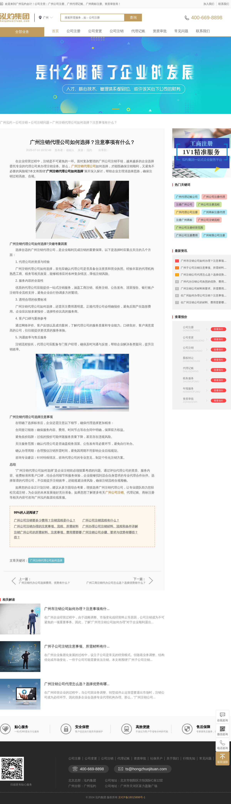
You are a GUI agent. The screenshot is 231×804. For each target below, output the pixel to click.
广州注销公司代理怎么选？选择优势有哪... (77, 684)
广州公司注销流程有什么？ (100, 520)
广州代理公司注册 (187, 212)
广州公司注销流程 (209, 219)
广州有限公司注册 (214, 235)
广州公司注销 (114, 492)
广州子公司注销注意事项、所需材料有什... (77, 646)
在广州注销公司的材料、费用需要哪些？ (205, 302)
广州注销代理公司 (83, 166)
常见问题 (181, 31)
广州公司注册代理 (214, 196)
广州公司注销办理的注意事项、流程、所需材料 (46, 526)
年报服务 (188, 388)
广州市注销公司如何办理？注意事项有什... (77, 609)
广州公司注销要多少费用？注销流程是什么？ (44, 520)
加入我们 (208, 3)
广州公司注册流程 (209, 204)
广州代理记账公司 (187, 196)
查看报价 (218, 329)
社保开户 (156, 758)
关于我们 (173, 758)
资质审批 (160, 31)
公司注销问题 (40, 122)
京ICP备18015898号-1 (131, 797)
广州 (46, 17)
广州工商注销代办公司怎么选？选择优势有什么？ (116, 582)
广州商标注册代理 (214, 212)
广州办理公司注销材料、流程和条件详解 (110, 526)
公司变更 (95, 31)
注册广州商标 (184, 219)
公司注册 (73, 31)
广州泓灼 (6, 122)
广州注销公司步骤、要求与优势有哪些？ (110, 532)
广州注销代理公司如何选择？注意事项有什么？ (84, 122)
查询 (133, 17)
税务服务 (188, 378)
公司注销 (117, 31)
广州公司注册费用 (187, 235)
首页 (55, 31)
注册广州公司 (184, 204)
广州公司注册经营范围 (189, 227)
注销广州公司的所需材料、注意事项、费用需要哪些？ (48, 535)
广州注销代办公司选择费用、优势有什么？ (44, 582)
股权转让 (188, 357)
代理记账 (138, 31)
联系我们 (223, 3)
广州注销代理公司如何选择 (46, 560)
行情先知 (189, 758)
